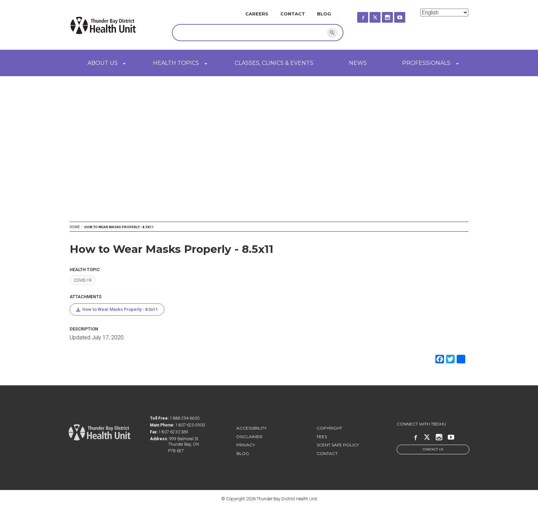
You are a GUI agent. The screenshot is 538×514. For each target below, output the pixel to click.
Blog (324, 13)
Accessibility (251, 428)
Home (75, 227)
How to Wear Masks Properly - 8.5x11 (121, 309)
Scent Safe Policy (338, 445)
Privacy (245, 445)
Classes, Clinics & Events (274, 63)
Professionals (426, 63)
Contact (292, 13)
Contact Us (433, 450)
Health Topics (176, 63)
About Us (102, 63)
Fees (322, 437)
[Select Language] (444, 12)
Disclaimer (249, 437)
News (358, 63)
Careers (256, 13)
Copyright (329, 428)
